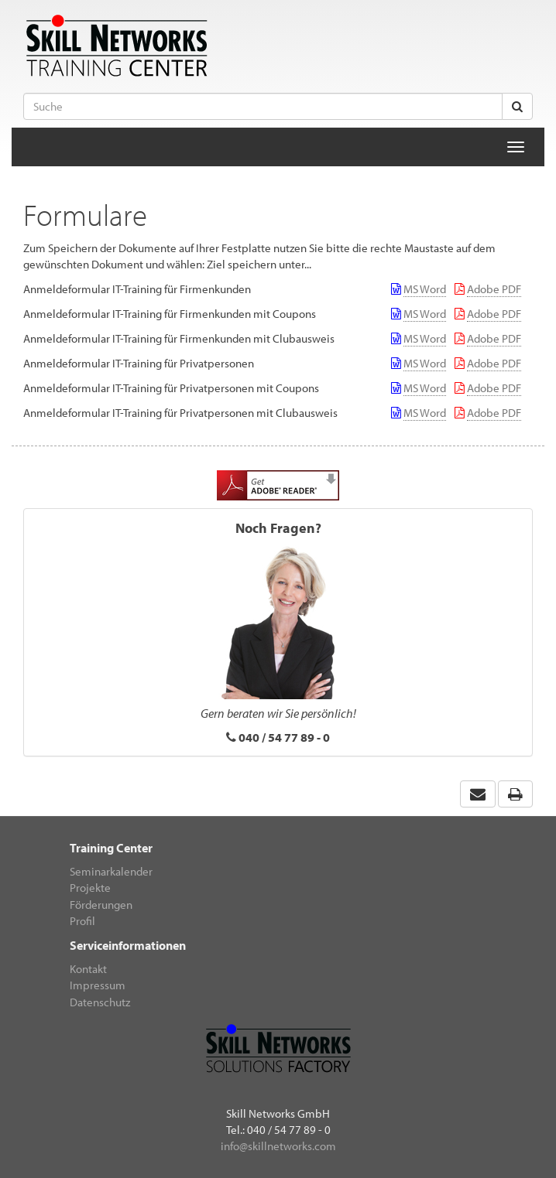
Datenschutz (100, 1002)
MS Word (424, 289)
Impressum (97, 985)
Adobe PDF (494, 289)
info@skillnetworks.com (278, 1146)
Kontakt (88, 968)
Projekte (90, 887)
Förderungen (101, 904)
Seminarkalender (111, 871)
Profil (82, 920)
